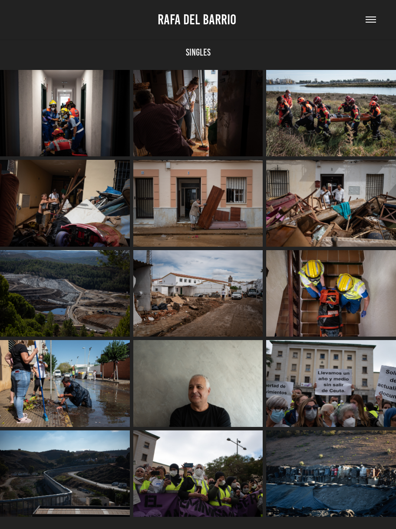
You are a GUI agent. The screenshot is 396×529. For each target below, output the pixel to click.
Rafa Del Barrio (198, 19)
